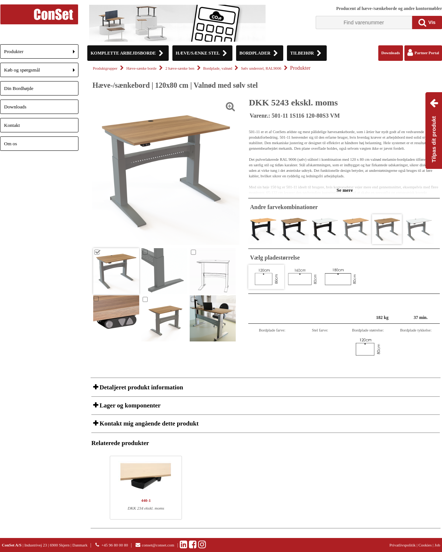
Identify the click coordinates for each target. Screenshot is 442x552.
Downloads (15, 107)
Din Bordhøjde (19, 88)
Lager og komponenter (129, 405)
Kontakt (12, 125)
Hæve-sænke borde (141, 68)
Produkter (41, 54)
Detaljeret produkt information (140, 387)
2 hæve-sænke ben (179, 68)
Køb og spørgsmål (41, 72)
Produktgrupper (105, 68)
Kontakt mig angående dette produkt (148, 423)
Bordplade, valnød (217, 68)
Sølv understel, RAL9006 (261, 68)
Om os (10, 143)
